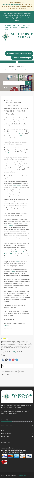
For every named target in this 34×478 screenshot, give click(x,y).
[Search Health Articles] (14, 83)
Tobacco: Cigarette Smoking (9, 371)
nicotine (6, 325)
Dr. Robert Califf (17, 136)
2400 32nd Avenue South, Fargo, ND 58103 (16, 13)
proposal (10, 152)
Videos (19, 87)
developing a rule (16, 140)
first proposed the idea (14, 134)
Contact (3, 427)
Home (7, 70)
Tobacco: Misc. (6, 375)
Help (14, 25)
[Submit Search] (28, 83)
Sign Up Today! (25, 27)
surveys (18, 262)
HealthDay (13, 352)
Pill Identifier (21, 25)
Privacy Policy (5, 436)
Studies (13, 271)
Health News (9, 87)
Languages (8, 25)
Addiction (21, 371)
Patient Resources (16, 70)
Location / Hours (14, 27)
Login (6, 29)
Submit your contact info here (11, 4)
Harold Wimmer (16, 186)
